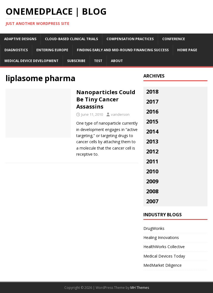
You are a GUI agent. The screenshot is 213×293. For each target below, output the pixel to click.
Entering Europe (52, 50)
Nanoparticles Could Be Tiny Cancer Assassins (105, 99)
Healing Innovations (161, 237)
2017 (152, 101)
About (117, 60)
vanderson (120, 114)
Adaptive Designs (20, 39)
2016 (152, 111)
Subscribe (76, 60)
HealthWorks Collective (164, 246)
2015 (152, 121)
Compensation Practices (130, 39)
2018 (152, 91)
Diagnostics (16, 50)
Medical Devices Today (164, 256)
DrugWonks (153, 228)
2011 (152, 161)
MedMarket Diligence (162, 265)
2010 (152, 171)
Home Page (187, 50)
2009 (152, 181)
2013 (152, 141)
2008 (152, 191)
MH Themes (139, 287)
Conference (173, 39)
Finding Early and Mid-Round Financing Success (123, 50)
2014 (152, 131)
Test (98, 60)
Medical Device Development (31, 60)
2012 (152, 151)
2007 (152, 201)
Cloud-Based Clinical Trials (71, 39)
